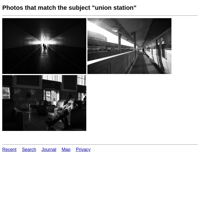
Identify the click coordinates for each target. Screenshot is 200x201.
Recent (9, 149)
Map (66, 149)
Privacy (83, 149)
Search (29, 149)
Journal (48, 149)
